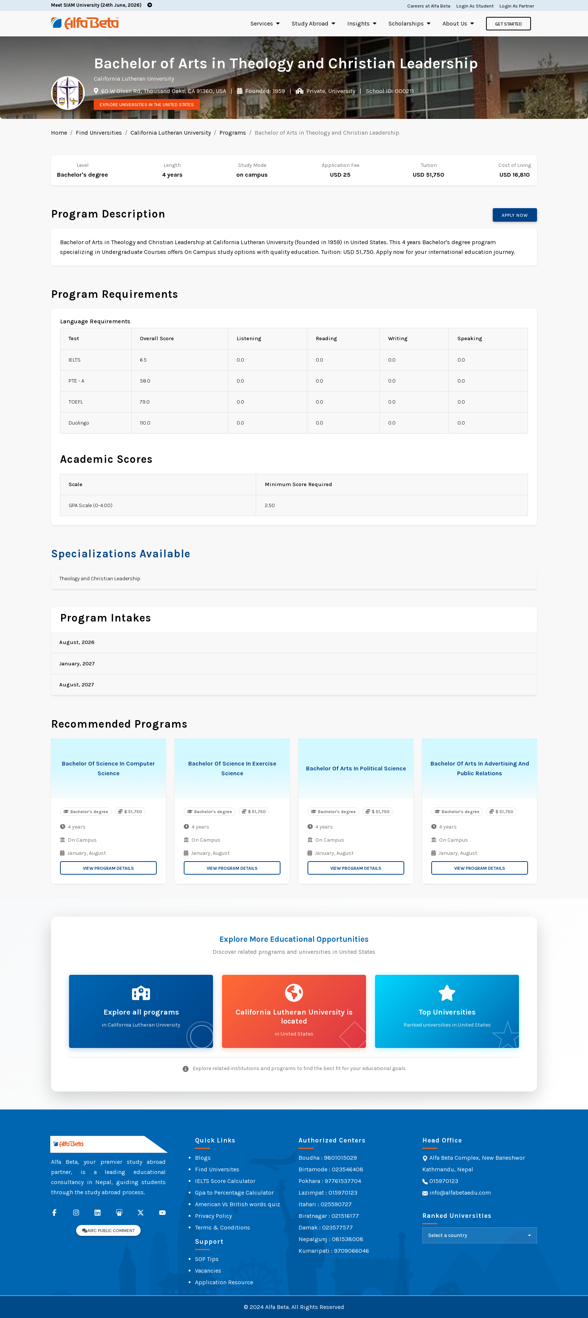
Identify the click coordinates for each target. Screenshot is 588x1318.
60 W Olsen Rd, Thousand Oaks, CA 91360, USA (163, 91)
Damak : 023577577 (325, 1227)
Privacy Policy (213, 1215)
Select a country (447, 1235)
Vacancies (208, 1270)
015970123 (443, 1180)
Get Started (508, 24)
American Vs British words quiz (237, 1204)
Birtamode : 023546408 (330, 1169)
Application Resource (224, 1282)
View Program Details (108, 868)
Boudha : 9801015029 (327, 1157)
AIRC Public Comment (108, 1230)
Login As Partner (517, 6)
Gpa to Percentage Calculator (234, 1192)
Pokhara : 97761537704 (329, 1180)
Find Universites (217, 1169)
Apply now (515, 215)
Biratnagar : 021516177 (328, 1215)
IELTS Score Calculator (225, 1180)
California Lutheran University (170, 132)
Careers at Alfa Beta (428, 6)
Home (59, 132)
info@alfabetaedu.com (460, 1192)
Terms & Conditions (222, 1227)
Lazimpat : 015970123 (327, 1192)
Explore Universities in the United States (147, 104)
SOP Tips (207, 1258)
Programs (232, 132)
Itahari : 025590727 (325, 1204)
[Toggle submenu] (278, 23)
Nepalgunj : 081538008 (330, 1239)
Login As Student (475, 6)
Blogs (203, 1157)
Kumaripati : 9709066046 (333, 1250)
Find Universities (99, 132)
